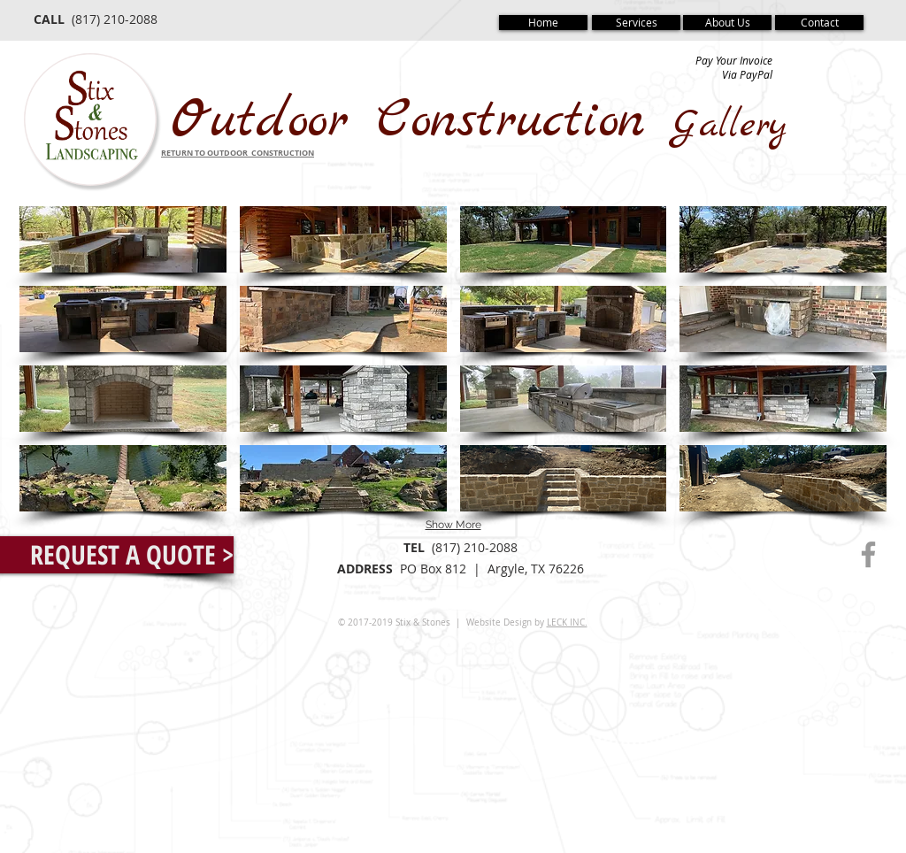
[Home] (543, 22)
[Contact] (819, 22)
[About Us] (727, 22)
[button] (122, 239)
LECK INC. (567, 622)
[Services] (636, 22)
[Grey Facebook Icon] (868, 554)
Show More (453, 525)
